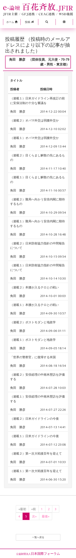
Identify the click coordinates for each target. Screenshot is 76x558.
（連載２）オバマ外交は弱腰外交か (34, 120)
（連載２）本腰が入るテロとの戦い (34, 287)
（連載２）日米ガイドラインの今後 (34, 418)
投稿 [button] (29, 22)
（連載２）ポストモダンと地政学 (33, 322)
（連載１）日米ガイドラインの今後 (34, 436)
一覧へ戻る (38, 537)
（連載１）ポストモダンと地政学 (33, 340)
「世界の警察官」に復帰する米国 (33, 357)
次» (34, 516)
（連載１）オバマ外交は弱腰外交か (34, 138)
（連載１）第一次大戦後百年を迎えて (36, 471)
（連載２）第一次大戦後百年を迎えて (36, 453)
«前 (33, 509)
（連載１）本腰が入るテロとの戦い (34, 305)
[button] (11, 22)
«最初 (22, 509)
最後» (45, 516)
